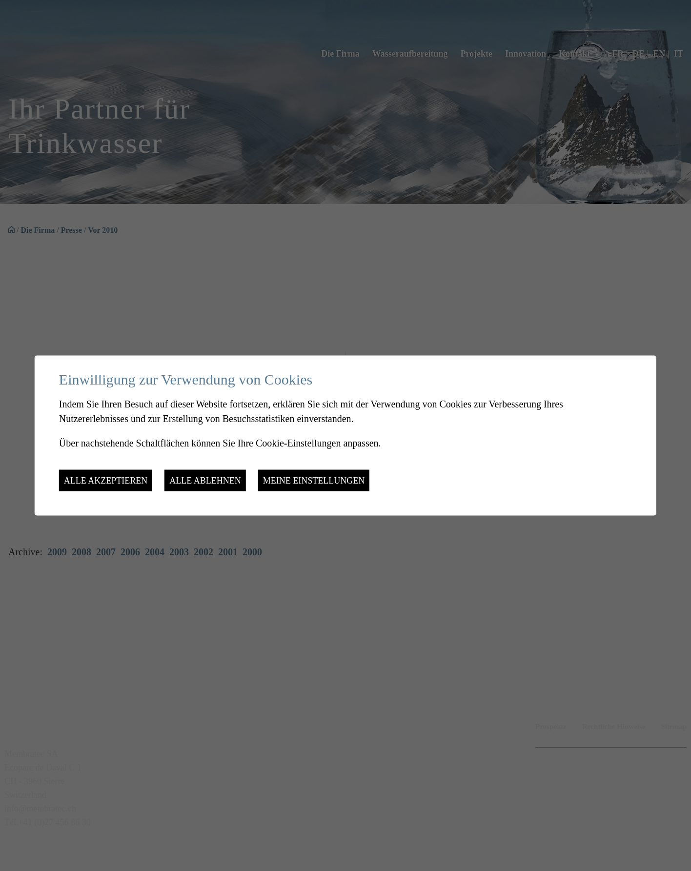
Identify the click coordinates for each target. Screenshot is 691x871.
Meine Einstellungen (314, 481)
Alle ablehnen (205, 481)
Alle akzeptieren (105, 481)
